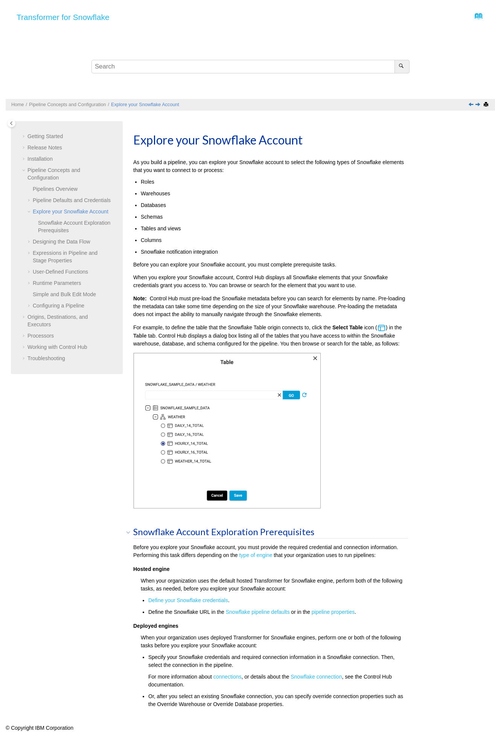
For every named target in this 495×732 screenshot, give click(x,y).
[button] (24, 136)
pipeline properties (333, 612)
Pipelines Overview (55, 189)
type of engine (255, 555)
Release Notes (44, 148)
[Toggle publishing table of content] (11, 123)
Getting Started (45, 136)
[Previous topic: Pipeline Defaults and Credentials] (471, 105)
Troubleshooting (46, 358)
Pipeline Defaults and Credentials (72, 200)
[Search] (401, 66)
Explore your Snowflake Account (145, 104)
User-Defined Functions (60, 272)
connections (227, 677)
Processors (40, 336)
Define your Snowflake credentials (188, 600)
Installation (40, 159)
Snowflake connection (316, 677)
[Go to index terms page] (476, 18)
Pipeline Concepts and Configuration (67, 104)
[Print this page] (486, 104)
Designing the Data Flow (61, 242)
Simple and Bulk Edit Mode (64, 294)
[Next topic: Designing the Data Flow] (478, 105)
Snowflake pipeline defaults (258, 612)
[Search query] (250, 66)
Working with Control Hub (57, 347)
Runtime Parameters (57, 283)
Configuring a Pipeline (58, 306)
